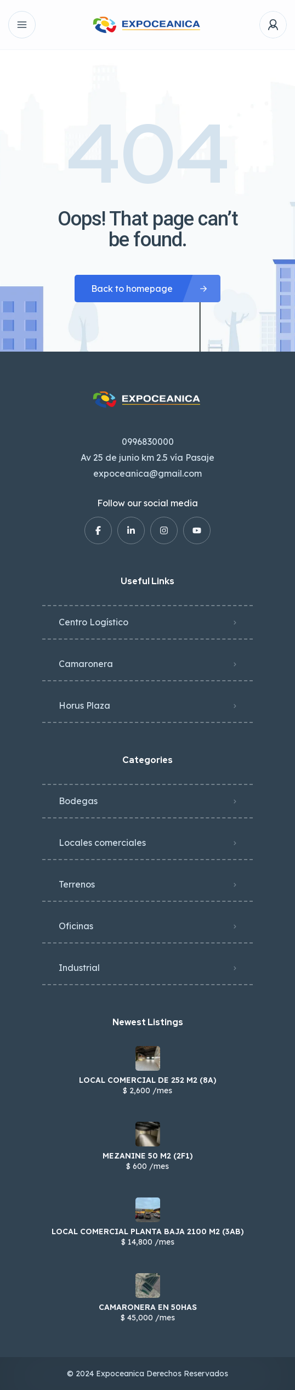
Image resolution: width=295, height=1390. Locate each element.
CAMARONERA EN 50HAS (148, 1307)
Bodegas (78, 800)
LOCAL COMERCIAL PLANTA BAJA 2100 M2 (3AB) (148, 1231)
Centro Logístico (93, 622)
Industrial (79, 967)
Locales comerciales (102, 842)
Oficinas (76, 925)
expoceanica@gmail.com (147, 473)
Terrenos (77, 884)
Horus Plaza (84, 705)
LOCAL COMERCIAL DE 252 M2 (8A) (148, 1080)
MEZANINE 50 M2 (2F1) (148, 1156)
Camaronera (86, 663)
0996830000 (148, 441)
